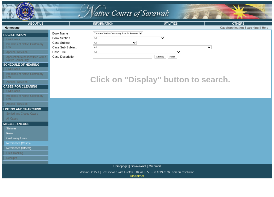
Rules (9, 133)
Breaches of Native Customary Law (24, 46)
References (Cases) (18, 143)
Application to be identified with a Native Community (26, 59)
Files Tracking (14, 153)
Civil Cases (13, 39)
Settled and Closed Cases (22, 113)
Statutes (11, 128)
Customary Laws (16, 138)
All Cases (12, 118)
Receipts (11, 158)
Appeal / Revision (17, 52)
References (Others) (18, 148)
